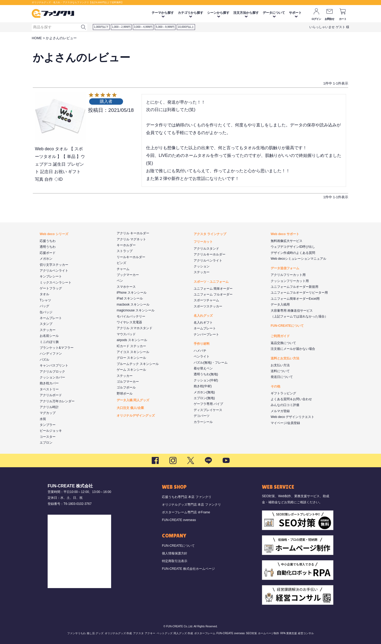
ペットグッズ (165, 633)
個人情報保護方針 (174, 553)
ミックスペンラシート (55, 282)
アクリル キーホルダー (133, 233)
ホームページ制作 (268, 633)
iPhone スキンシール (132, 292)
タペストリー (49, 389)
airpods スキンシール (132, 340)
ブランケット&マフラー (57, 348)
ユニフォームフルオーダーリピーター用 (299, 292)
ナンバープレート (206, 334)
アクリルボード (51, 395)
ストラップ (125, 251)
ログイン (316, 18)
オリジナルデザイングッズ (136, 415)
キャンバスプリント (54, 365)
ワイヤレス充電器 (129, 322)
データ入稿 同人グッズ (133, 400)
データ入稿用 (280, 304)
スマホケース (126, 287)
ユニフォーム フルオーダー (213, 294)
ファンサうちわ (76, 633)
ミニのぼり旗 (49, 342)
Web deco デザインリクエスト (292, 417)
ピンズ (121, 263)
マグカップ (48, 413)
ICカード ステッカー (131, 346)
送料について (280, 371)
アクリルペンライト (54, 270)
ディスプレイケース (208, 410)
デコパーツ (202, 416)
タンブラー (48, 425)
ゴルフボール (126, 387)
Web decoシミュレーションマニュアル (298, 259)
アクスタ (138, 633)
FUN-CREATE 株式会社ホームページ (188, 569)
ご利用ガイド (280, 336)
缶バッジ (46, 312)
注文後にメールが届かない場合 (293, 349)
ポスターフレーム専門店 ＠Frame (186, 512)
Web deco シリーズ (54, 234)
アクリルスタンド (206, 248)
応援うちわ (48, 241)
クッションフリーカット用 (290, 281)
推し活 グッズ (95, 633)
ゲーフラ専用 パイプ (208, 404)
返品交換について (283, 343)
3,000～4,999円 (143, 26)
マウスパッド (126, 334)
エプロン (46, 442)
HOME (37, 38)
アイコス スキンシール (133, 352)
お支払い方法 (280, 365)
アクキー (150, 633)
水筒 (43, 419)
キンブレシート (51, 276)
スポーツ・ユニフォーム (211, 282)
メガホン (46, 259)
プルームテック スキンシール (138, 364)
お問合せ (329, 18)
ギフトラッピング (283, 393)
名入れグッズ (203, 315)
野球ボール (125, 393)
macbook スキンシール (133, 304)
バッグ (44, 306)
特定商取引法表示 (174, 561)
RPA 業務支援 (288, 633)
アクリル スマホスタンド (134, 328)
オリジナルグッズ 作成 (118, 633)
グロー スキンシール (131, 358)
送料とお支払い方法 (285, 358)
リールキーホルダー (131, 257)
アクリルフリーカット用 (288, 275)
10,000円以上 (186, 26)
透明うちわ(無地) (206, 374)
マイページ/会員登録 (285, 423)
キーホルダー (126, 245)
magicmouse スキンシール (136, 310)
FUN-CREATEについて (287, 326)
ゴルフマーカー (128, 381)
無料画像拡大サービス (286, 241)
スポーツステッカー (208, 306)
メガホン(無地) (204, 392)
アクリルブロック (52, 371)
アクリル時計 (49, 407)
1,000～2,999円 (121, 26)
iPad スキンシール (130, 298)
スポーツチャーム (206, 300)
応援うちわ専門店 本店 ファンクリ (186, 497)
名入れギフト (203, 322)
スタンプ (46, 324)
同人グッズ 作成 (183, 633)
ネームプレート (51, 318)
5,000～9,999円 (165, 26)
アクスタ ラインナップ (210, 234)
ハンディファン (51, 353)
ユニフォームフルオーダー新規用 (294, 287)
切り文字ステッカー (54, 265)
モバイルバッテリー (131, 316)
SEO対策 (251, 633)
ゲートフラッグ (51, 288)
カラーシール (203, 422)
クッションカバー (52, 377)
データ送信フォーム (285, 268)
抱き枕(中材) (203, 386)
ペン (120, 281)
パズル (44, 359)
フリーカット (203, 242)
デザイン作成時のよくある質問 (293, 253)
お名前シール (49, 336)
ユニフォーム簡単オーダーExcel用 (295, 299)
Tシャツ (45, 300)
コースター (48, 437)
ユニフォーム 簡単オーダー (213, 288)
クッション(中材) (206, 380)
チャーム (123, 269)
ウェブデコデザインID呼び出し (293, 247)
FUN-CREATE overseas (179, 520)
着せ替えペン (203, 368)
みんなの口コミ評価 (285, 405)
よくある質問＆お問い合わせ (291, 399)
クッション (202, 266)
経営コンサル (306, 633)
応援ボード (48, 253)
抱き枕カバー (49, 383)
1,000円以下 (101, 26)
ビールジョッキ (51, 431)
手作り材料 (202, 344)
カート (342, 18)
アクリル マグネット (131, 239)
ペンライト (202, 356)
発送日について (282, 377)
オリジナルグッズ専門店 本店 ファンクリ (191, 504)
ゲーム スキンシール (131, 370)
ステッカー (48, 330)
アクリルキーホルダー (209, 254)
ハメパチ (200, 350)
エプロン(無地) (204, 398)
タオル (44, 294)
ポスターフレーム (204, 633)
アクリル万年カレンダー (57, 401)
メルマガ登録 (280, 411)
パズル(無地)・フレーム (211, 362)
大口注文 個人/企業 (130, 408)
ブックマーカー (128, 275)
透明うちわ (48, 247)
